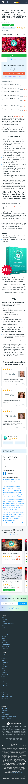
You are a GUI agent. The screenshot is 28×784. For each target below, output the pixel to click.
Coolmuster (4, 621)
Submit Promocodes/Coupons (8, 716)
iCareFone (3, 625)
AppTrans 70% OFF (9, 521)
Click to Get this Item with (14, 73)
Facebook (10, 739)
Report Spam (4, 710)
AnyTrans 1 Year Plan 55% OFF (12, 490)
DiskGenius (4, 640)
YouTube (14, 739)
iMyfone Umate (5, 638)
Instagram (7, 739)
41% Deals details (7, 34)
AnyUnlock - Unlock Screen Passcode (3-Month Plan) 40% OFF (14, 512)
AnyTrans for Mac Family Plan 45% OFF (14, 495)
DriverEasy (4, 619)
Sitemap (3, 712)
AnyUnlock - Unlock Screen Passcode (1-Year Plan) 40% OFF (14, 505)
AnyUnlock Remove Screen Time (12, 463)
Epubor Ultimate (5, 644)
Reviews (23, 34)
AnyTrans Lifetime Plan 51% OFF (13, 479)
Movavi (3, 656)
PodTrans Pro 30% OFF (10, 510)
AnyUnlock (6, 466)
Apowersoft (4, 684)
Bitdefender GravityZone (7, 623)
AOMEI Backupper (5, 636)
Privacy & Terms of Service (17, 772)
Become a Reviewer (6, 718)
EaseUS (3, 660)
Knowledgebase (5, 714)
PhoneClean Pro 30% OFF (11, 518)
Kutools (3, 655)
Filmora (3, 617)
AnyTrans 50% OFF (9, 482)
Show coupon (14, 56)
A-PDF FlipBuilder (5, 686)
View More (13, 535)
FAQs (16, 34)
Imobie (15, 459)
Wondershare (4, 662)
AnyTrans (3, 631)
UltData (3, 627)
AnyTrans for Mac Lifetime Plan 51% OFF (14, 501)
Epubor (3, 682)
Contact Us (4, 702)
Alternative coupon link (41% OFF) (13, 76)
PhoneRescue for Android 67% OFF (14, 497)
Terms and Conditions (14, 608)
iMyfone (3, 668)
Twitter (17, 739)
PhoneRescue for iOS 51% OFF (12, 486)
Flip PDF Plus (4, 642)
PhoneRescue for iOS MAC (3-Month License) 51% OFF (14, 503)
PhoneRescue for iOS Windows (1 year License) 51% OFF (14, 484)
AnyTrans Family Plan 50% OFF (12, 488)
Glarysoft (3, 670)
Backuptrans (4, 674)
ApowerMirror (4, 648)
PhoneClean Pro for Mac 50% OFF (13, 508)
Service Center (5, 698)
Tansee (3, 678)
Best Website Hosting (6, 696)
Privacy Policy (21, 607)
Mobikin (3, 680)
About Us (3, 692)
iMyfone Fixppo (5, 646)
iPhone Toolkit (7, 459)
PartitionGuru (4, 633)
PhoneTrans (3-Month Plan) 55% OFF (14, 514)
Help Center (4, 708)
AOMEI (3, 664)
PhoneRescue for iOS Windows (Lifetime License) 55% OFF (14, 516)
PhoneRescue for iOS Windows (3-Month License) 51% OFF (14, 492)
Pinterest (21, 739)
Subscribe (22, 603)
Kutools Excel (4, 629)
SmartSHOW (4, 635)
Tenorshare (4, 658)
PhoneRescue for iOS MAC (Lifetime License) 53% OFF (14, 499)
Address (3, 700)
